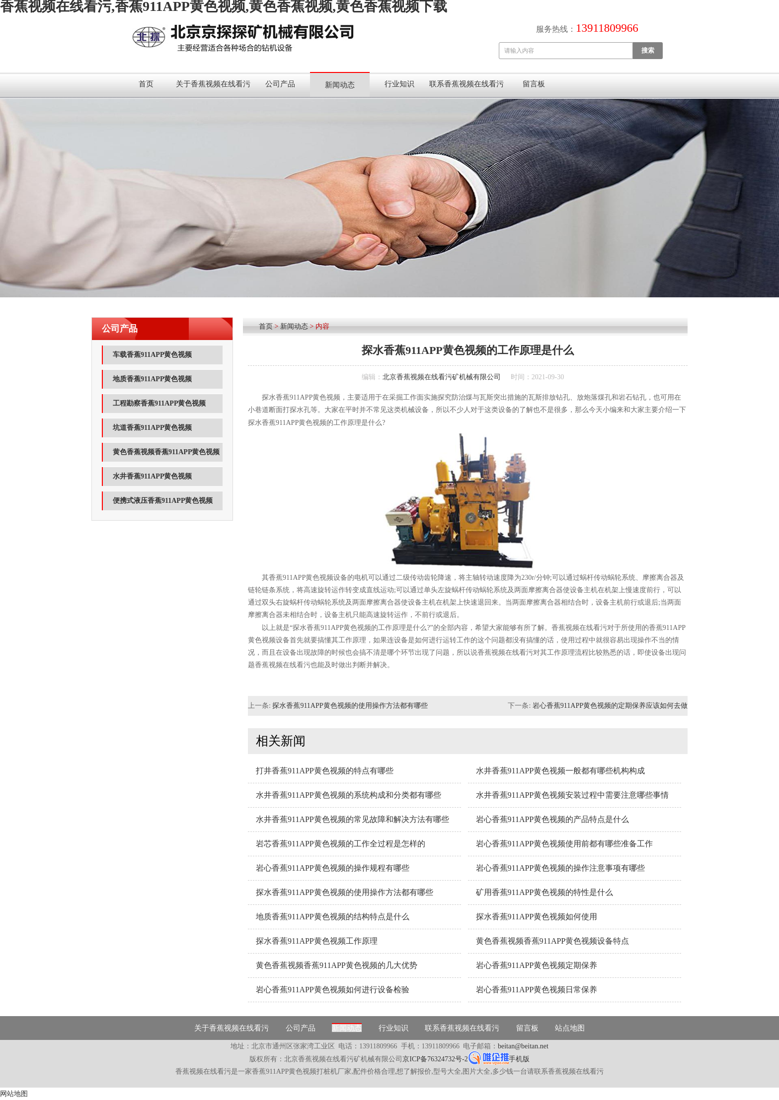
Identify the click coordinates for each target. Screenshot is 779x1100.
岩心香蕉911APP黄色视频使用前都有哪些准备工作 (564, 843)
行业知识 (399, 84)
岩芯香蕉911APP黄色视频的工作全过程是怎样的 (340, 843)
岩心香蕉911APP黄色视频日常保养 (537, 989)
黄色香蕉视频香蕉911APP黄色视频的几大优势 (336, 965)
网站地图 (14, 1094)
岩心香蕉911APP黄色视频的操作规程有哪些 (332, 868)
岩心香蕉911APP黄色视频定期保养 (537, 965)
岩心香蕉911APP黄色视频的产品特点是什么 (552, 819)
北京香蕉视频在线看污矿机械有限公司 (442, 377)
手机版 (519, 1059)
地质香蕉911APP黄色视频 (152, 379)
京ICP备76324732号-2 (434, 1059)
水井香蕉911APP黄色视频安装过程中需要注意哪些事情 (572, 795)
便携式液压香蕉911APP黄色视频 (163, 500)
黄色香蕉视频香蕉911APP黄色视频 (166, 452)
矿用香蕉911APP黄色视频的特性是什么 (545, 892)
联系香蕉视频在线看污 (466, 84)
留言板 (534, 84)
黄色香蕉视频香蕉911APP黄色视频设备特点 (552, 941)
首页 (146, 84)
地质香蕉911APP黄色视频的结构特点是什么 (332, 916)
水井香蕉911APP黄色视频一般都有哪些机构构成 (560, 770)
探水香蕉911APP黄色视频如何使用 (537, 916)
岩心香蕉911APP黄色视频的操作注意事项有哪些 (560, 868)
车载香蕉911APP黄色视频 (152, 354)
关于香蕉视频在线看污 (213, 84)
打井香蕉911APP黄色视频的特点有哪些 (324, 770)
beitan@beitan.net (523, 1046)
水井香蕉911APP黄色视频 (152, 476)
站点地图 (570, 1028)
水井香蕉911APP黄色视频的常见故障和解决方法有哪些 (352, 819)
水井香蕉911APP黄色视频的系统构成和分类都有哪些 (348, 795)
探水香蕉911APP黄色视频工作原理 (317, 941)
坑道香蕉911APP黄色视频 (152, 427)
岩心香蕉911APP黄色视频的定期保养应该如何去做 (610, 705)
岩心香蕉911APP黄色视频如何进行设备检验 (332, 989)
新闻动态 (340, 85)
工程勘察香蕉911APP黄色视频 (159, 403)
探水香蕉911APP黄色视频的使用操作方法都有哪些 (349, 705)
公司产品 (280, 84)
